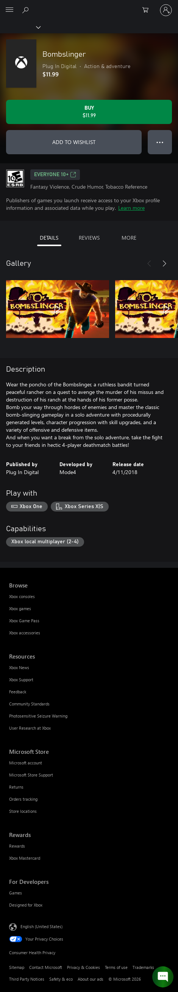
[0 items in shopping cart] (148, 10)
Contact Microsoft (45, 967)
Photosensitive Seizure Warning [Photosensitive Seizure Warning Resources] (38, 715)
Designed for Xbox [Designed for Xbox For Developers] (25, 904)
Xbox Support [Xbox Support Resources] (21, 679)
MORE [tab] (129, 237)
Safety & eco (61, 978)
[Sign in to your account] (166, 10)
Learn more (131, 207)
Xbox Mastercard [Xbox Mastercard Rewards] (24, 858)
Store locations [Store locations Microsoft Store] (23, 811)
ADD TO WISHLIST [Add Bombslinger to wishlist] (73, 142)
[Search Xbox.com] (26, 10)
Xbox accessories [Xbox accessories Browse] (24, 632)
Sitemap (16, 967)
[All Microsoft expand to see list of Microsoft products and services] (9, 10)
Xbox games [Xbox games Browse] (20, 608)
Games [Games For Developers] (15, 892)
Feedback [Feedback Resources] (17, 691)
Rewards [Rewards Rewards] (17, 845)
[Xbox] (20, 26)
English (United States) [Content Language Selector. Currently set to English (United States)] (41, 926)
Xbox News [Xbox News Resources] (19, 667)
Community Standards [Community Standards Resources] (29, 703)
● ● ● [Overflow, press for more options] (160, 142)
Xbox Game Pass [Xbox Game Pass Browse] (24, 620)
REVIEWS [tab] (89, 237)
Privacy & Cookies (83, 967)
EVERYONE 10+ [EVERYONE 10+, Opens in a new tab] (55, 175)
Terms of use (116, 967)
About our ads (90, 978)
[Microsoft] (89, 5)
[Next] (164, 263)
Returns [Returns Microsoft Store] (16, 786)
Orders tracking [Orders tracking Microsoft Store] (23, 799)
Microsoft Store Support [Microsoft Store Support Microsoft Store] (31, 774)
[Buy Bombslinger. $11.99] (89, 112)
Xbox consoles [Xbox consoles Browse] (22, 596)
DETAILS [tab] (49, 237)
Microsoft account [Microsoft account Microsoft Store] (25, 762)
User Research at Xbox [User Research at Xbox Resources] (30, 727)
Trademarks (143, 967)
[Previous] (149, 263)
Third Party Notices (26, 978)
